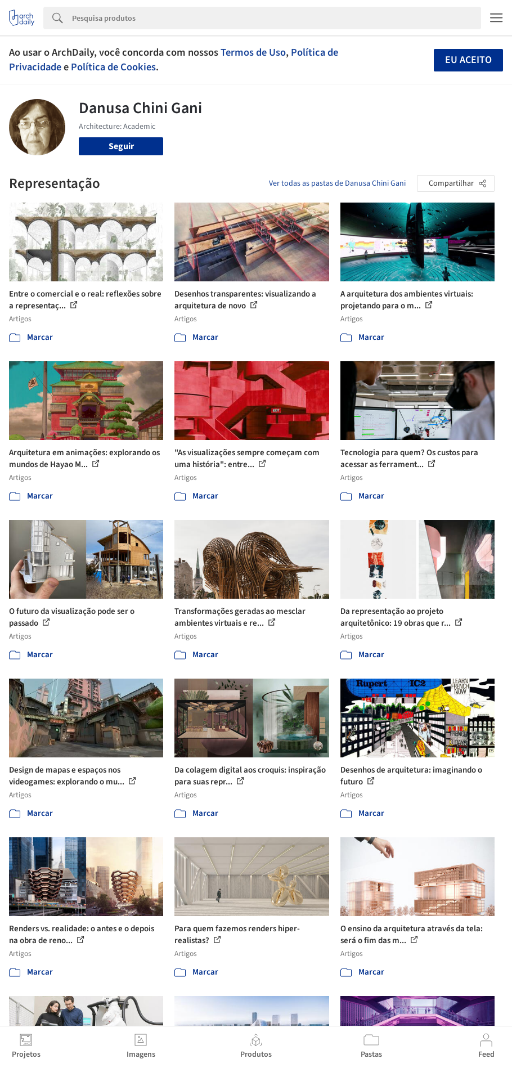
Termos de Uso (253, 52)
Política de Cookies (113, 67)
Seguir (121, 146)
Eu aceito (468, 60)
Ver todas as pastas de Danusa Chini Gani (337, 183)
